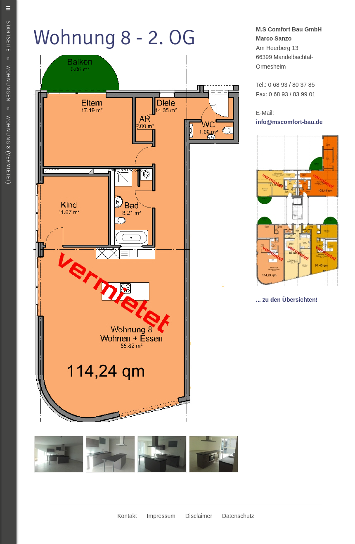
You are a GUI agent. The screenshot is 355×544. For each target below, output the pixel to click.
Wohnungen (8, 83)
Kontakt (127, 516)
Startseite (8, 36)
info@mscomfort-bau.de (289, 122)
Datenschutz (238, 516)
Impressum (161, 516)
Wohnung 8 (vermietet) (8, 149)
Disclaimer (198, 516)
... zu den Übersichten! (286, 299)
